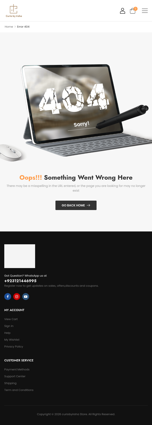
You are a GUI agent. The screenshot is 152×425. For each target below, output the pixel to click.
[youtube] (25, 296)
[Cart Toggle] (133, 10)
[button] (145, 10)
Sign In (8, 326)
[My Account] (122, 10)
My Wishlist (11, 340)
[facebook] (7, 296)
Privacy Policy (13, 346)
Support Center (14, 376)
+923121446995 (20, 281)
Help (7, 333)
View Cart (11, 319)
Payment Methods (17, 369)
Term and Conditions (18, 390)
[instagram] (16, 296)
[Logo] (13, 10)
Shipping (10, 383)
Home (9, 27)
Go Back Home (73, 205)
